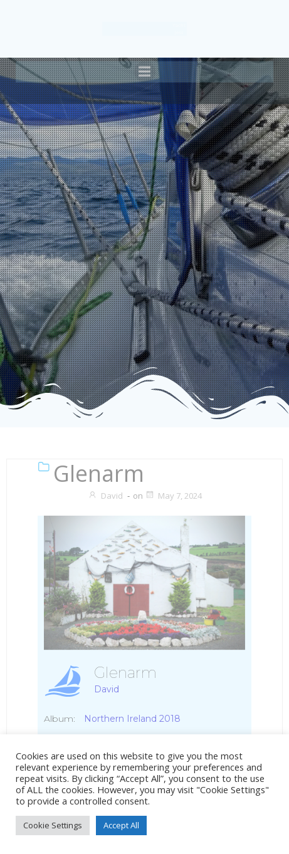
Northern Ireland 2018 (132, 718)
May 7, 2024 (173, 495)
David (105, 495)
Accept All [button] (121, 825)
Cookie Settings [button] (52, 825)
